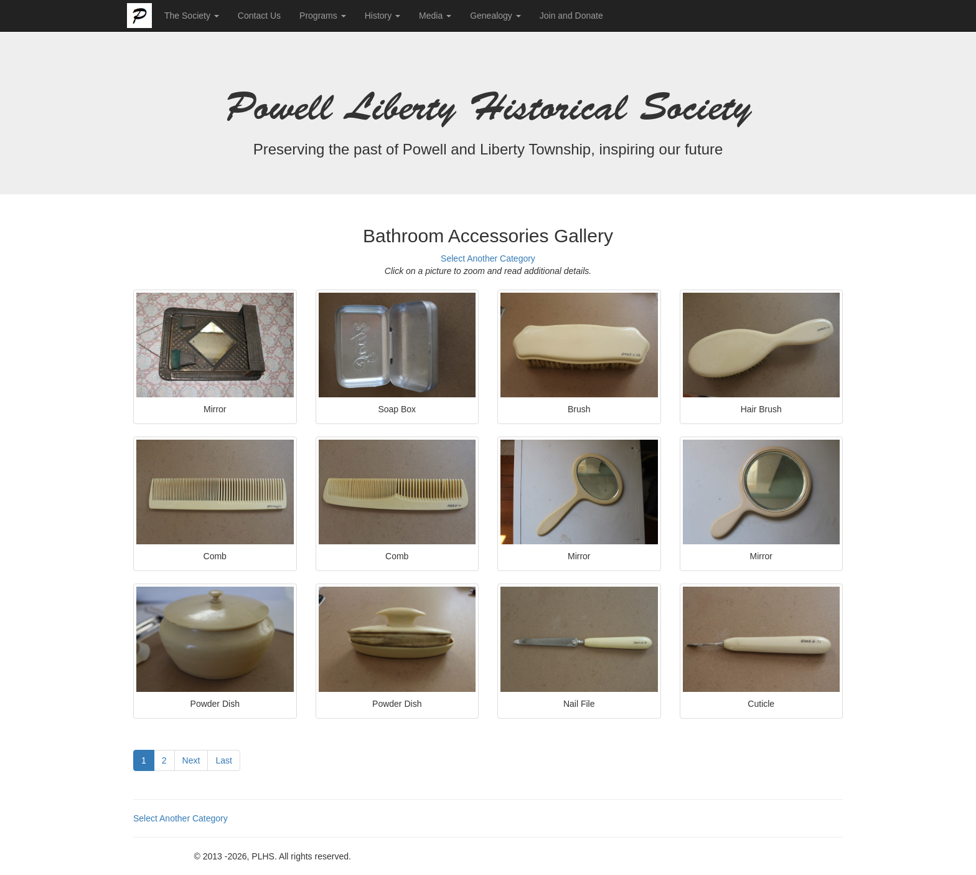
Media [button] (435, 16)
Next (191, 760)
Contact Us (259, 16)
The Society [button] (191, 16)
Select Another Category (488, 258)
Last (223, 760)
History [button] (382, 16)
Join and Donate (571, 16)
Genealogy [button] (495, 16)
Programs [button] (322, 16)
